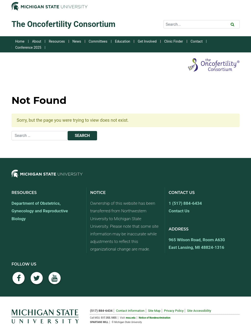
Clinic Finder (173, 41)
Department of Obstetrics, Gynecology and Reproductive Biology (40, 211)
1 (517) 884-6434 (185, 203)
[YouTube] (55, 280)
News (77, 41)
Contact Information (130, 310)
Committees (98, 41)
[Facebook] (19, 280)
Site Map (154, 310)
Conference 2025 (28, 47)
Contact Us (179, 210)
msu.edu (131, 317)
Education (122, 41)
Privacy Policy (174, 310)
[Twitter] (37, 280)
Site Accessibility (199, 310)
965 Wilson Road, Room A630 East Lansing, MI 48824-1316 (197, 243)
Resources (57, 41)
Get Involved (147, 41)
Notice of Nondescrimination (154, 317)
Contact (197, 41)
